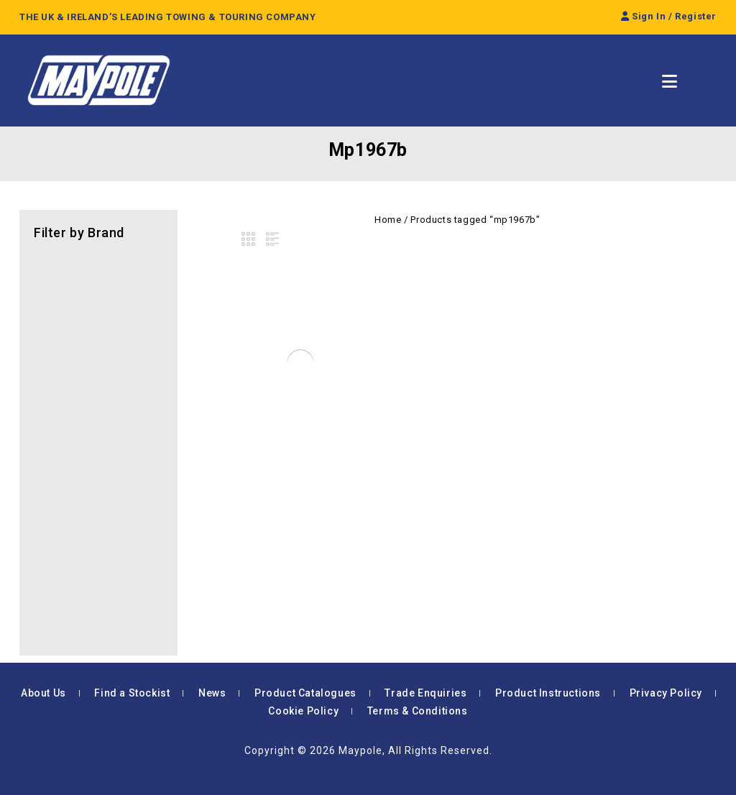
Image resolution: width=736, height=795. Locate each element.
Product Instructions (548, 693)
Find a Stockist (132, 693)
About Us (43, 693)
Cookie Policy (303, 711)
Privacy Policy (666, 693)
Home (387, 219)
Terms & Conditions (417, 711)
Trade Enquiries (425, 693)
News (212, 693)
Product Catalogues (305, 693)
